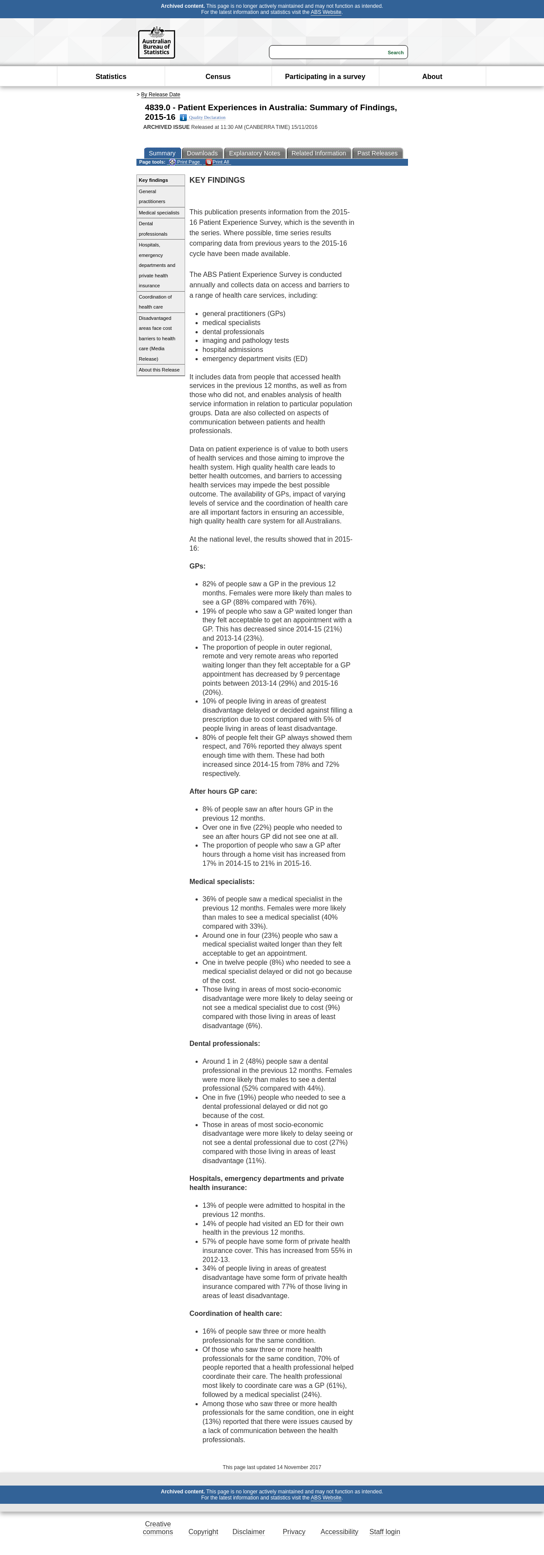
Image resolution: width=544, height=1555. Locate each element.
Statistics (111, 76)
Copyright (203, 1531)
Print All (217, 162)
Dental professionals (153, 229)
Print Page (184, 162)
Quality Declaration (203, 117)
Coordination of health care (155, 302)
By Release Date (160, 95)
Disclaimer (248, 1531)
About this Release (159, 369)
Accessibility (339, 1531)
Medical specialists (159, 212)
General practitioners (152, 196)
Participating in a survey (325, 76)
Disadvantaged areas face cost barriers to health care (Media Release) (157, 339)
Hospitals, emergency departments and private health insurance (157, 265)
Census (218, 76)
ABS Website (326, 12)
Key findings (153, 180)
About (432, 76)
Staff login (384, 1531)
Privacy (294, 1531)
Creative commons (158, 1527)
